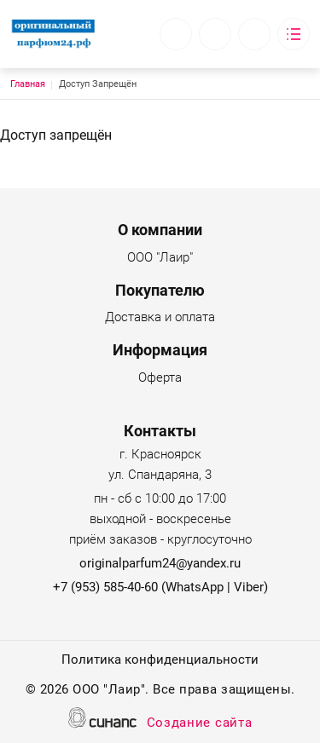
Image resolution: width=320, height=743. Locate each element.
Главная (27, 83)
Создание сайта (200, 724)
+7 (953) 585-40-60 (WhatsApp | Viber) (160, 587)
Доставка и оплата (160, 318)
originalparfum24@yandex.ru (160, 563)
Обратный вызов (176, 34)
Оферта (160, 379)
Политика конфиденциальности (160, 661)
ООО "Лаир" (160, 259)
